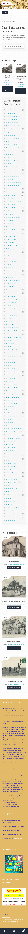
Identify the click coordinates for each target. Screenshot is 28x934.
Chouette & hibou (11, 207)
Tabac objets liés (12, 488)
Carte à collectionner (13, 185)
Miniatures (9, 353)
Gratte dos (9, 271)
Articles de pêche (12, 122)
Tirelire (8, 504)
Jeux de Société (11, 283)
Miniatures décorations (13, 356)
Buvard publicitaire (12, 170)
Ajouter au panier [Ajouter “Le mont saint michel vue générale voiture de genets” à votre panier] (14, 607)
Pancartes (9, 409)
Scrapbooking (10, 472)
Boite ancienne (11, 154)
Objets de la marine (12, 390)
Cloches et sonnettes (13, 217)
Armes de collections (13, 116)
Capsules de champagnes (13, 182)
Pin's (7, 425)
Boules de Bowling (12, 160)
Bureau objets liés (12, 166)
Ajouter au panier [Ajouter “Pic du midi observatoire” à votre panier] (7, 89)
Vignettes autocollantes (14, 513)
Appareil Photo (11, 110)
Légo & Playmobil (11, 299)
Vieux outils (10, 510)
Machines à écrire (12, 315)
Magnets (8, 318)
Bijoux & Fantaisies (12, 138)
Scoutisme (9, 469)
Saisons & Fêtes (11, 463)
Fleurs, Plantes (11, 261)
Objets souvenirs (11, 400)
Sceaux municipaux (12, 466)
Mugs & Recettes (11, 372)
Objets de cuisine (12, 387)
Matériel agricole (12, 330)
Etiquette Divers (11, 245)
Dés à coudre (10, 226)
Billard (8, 141)
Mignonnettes (10, 343)
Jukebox (8, 293)
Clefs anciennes (11, 214)
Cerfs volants (10, 204)
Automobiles (10, 128)
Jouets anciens (11, 289)
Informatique (10, 277)
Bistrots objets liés (13, 147)
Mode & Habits (10, 359)
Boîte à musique (11, 151)
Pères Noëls (10, 422)
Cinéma (8, 211)
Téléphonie (9, 495)
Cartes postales (11, 195)
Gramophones (10, 267)
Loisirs (8, 305)
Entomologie (10, 242)
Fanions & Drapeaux (12, 248)
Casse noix (9, 198)
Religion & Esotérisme (13, 457)
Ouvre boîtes (10, 406)
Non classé (9, 381)
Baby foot (9, 132)
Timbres (8, 498)
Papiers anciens (11, 413)
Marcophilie (10, 324)
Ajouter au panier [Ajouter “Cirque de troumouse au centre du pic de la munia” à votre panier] (20, 91)
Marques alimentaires (13, 327)
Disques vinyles (11, 229)
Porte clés (9, 444)
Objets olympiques (12, 394)
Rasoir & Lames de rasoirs (14, 454)
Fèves (7, 255)
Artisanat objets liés (13, 125)
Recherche (14, 931)
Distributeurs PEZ (12, 233)
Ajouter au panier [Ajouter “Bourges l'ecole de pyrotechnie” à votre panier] (14, 648)
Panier (22, 930)
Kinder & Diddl (11, 296)
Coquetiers (9, 220)
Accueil (6, 21)
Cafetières (9, 179)
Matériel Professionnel (13, 337)
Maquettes (9, 321)
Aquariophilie (10, 113)
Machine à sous (11, 312)
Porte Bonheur (10, 441)
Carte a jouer (10, 188)
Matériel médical (11, 334)
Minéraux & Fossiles (12, 349)
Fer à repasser (11, 252)
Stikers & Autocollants (13, 482)
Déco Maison (10, 223)
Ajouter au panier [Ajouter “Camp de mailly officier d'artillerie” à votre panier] (14, 687)
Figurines (9, 258)
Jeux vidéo (9, 286)
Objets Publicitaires (13, 397)
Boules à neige (11, 157)
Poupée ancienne (11, 447)
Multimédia (9, 375)
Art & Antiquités (11, 119)
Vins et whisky (11, 517)
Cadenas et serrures (12, 176)
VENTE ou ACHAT (14, 895)
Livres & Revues (11, 302)
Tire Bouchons (10, 501)
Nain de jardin (11, 378)
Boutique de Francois (17, 564)
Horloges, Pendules (12, 274)
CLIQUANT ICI (18, 838)
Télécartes (9, 491)
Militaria (9, 346)
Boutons (8, 163)
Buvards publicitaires (13, 173)
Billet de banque (11, 144)
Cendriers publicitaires (14, 201)
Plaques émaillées (12, 431)
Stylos (8, 485)
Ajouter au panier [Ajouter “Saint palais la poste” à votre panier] (14, 567)
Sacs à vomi (10, 460)
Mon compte (4, 931)
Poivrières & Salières (13, 438)
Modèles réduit (11, 362)
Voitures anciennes (12, 520)
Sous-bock (9, 476)
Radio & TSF (10, 450)
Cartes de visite (11, 192)
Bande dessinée (11, 135)
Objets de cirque (11, 384)
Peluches (8, 419)
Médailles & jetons (12, 340)
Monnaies (8, 365)
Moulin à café (10, 368)
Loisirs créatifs (11, 308)
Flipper (8, 264)
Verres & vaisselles (12, 507)
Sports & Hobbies (11, 479)
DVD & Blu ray (10, 236)
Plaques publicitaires (13, 435)
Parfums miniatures (12, 416)
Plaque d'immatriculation (14, 428)
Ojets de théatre (11, 403)
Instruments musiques (13, 280)
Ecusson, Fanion (11, 239)
